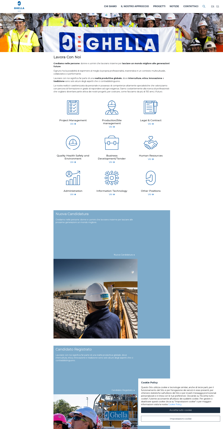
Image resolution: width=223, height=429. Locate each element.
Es (217, 6)
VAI (73, 124)
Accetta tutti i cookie (181, 419)
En (212, 6)
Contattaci (190, 6)
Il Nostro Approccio (135, 6)
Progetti (159, 6)
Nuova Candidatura (124, 254)
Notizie (174, 6)
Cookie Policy (175, 413)
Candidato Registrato (123, 390)
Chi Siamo (110, 6)
